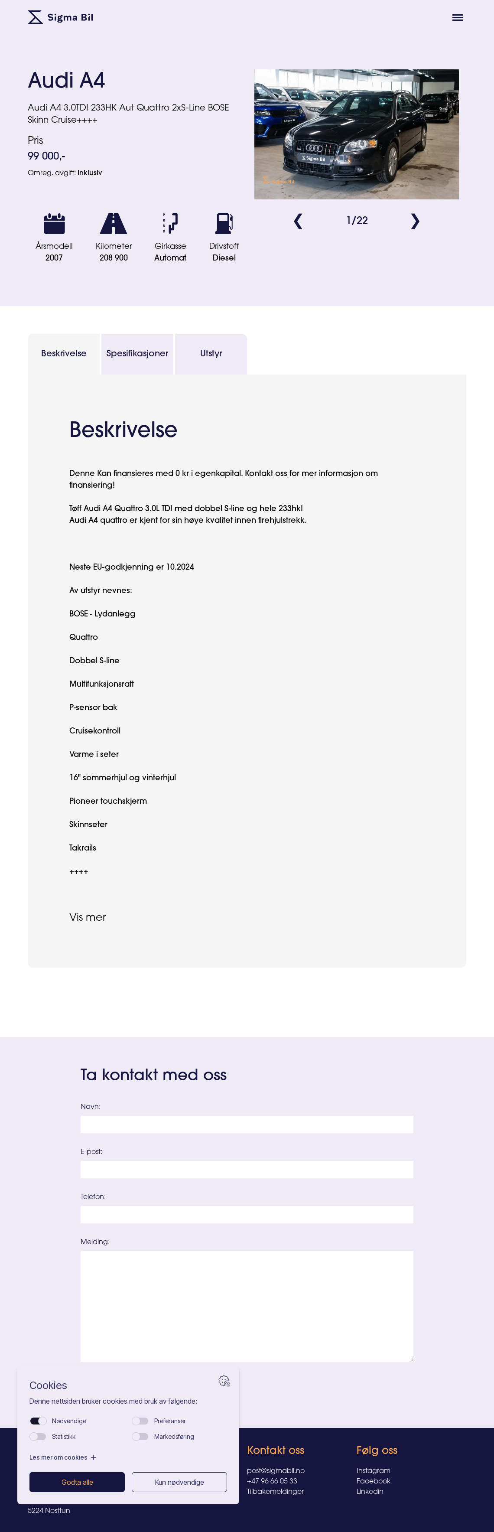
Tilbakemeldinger (275, 1492)
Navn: (91, 1107)
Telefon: (93, 1197)
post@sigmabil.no (276, 1471)
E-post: (91, 1152)
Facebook (373, 1481)
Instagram (373, 1471)
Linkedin (370, 1492)
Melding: (95, 1242)
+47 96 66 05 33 (272, 1481)
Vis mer (87, 918)
